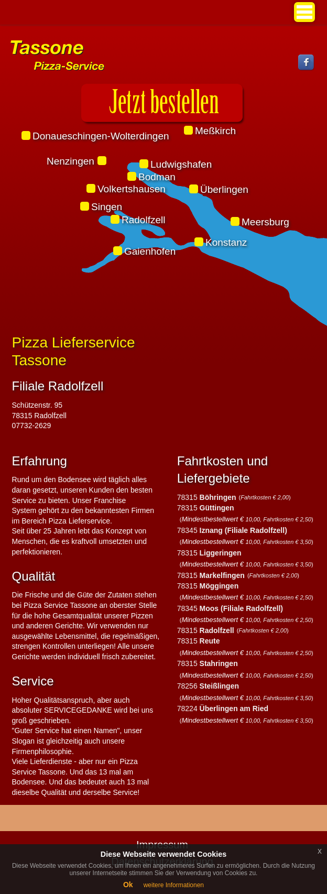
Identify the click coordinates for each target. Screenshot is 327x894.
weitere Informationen (174, 885)
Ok (128, 884)
